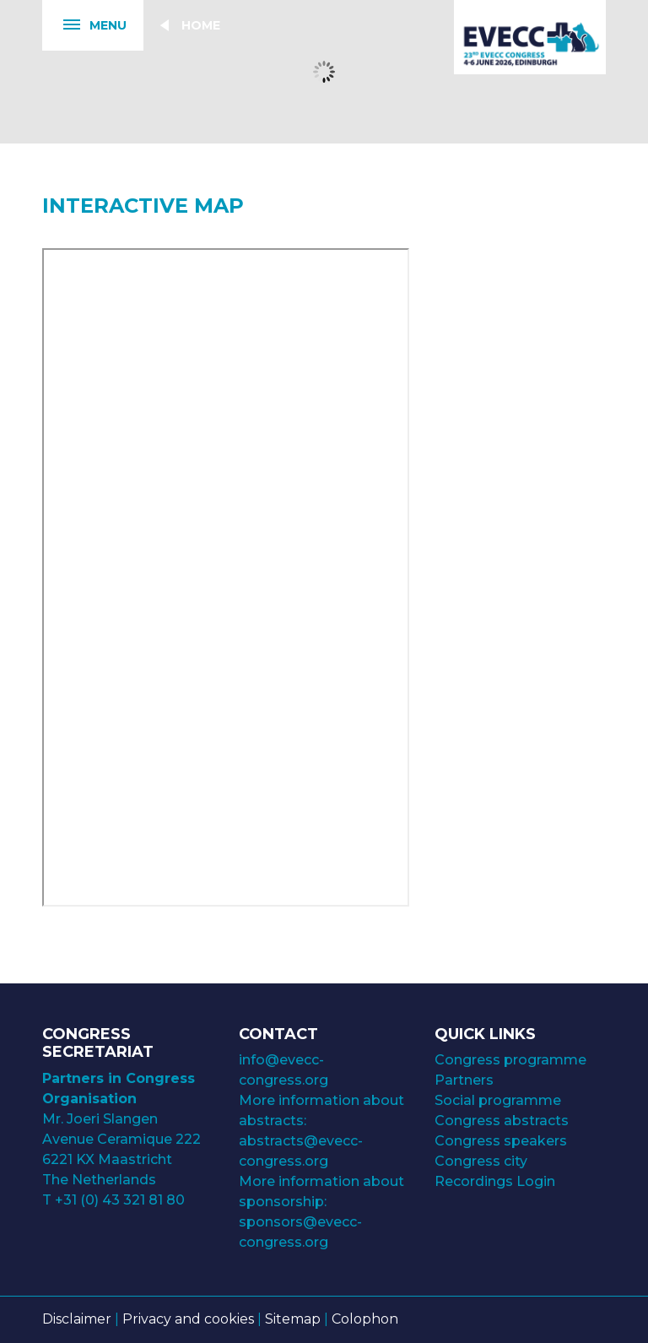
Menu (84, 26)
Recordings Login (495, 1181)
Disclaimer (76, 1319)
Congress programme (510, 1060)
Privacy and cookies (188, 1319)
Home (200, 25)
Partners (464, 1080)
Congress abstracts (502, 1121)
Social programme (498, 1100)
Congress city (481, 1161)
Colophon (365, 1319)
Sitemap (293, 1319)
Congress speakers (501, 1141)
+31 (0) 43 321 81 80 (120, 1200)
